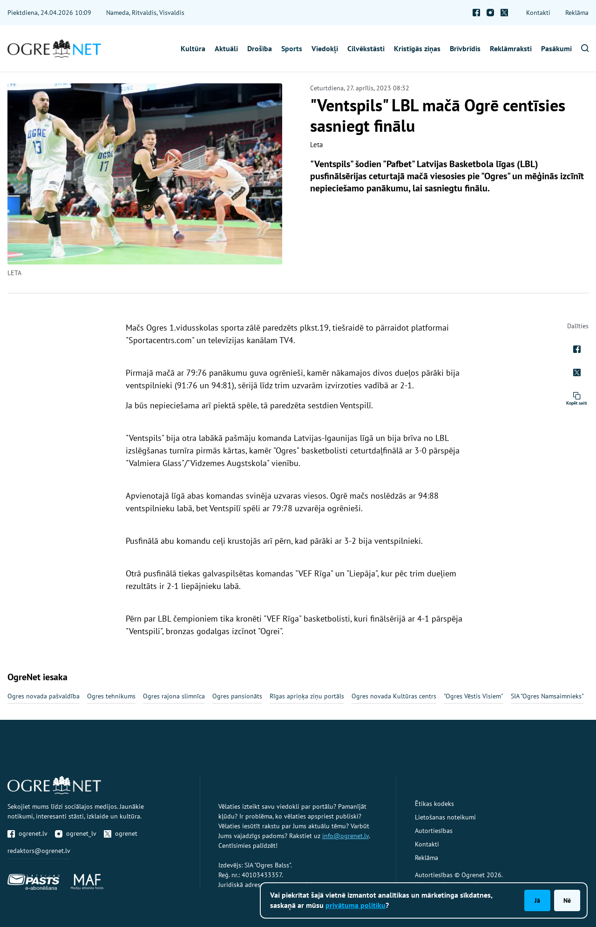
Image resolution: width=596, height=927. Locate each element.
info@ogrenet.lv (345, 836)
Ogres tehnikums (111, 696)
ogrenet (120, 833)
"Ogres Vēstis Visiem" (473, 696)
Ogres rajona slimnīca (174, 696)
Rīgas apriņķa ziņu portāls (307, 696)
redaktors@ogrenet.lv (38, 850)
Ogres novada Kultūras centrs (394, 696)
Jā (537, 900)
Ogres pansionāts (237, 696)
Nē (567, 900)
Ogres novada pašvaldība (43, 696)
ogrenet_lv (75, 833)
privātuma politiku (355, 905)
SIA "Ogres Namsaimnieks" (547, 696)
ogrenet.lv (27, 833)
